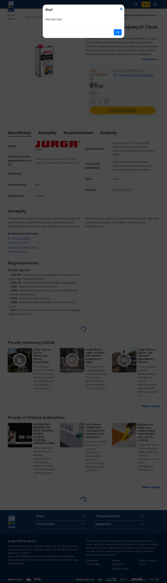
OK (118, 32)
